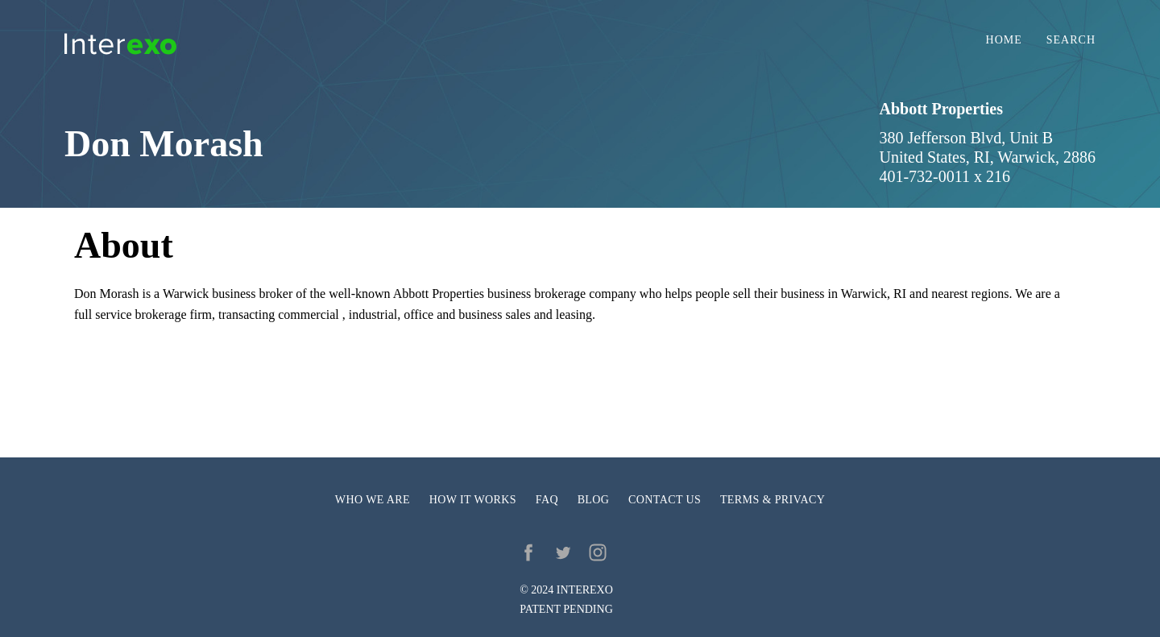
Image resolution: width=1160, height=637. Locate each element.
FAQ (547, 500)
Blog (594, 500)
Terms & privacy (772, 500)
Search (1071, 40)
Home (1004, 40)
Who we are (372, 500)
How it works (472, 500)
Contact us (664, 500)
